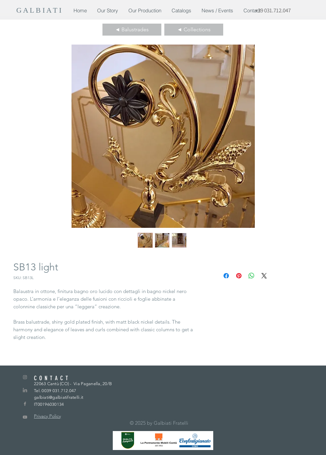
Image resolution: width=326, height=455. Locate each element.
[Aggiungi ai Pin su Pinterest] (239, 276)
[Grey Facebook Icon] (25, 403)
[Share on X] (264, 276)
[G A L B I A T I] (40, 10)
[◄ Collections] (194, 29)
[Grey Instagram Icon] (25, 377)
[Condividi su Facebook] (226, 276)
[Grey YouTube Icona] (25, 417)
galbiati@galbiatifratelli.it (58, 397)
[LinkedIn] (25, 390)
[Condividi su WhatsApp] (251, 276)
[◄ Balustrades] (132, 29)
